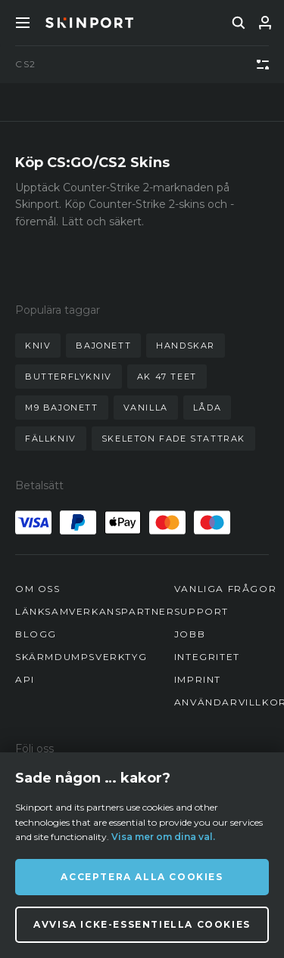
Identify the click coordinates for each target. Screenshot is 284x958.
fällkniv (50, 438)
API (25, 679)
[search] (238, 23)
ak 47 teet (167, 376)
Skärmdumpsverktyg (81, 656)
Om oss (38, 588)
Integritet (207, 656)
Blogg (36, 634)
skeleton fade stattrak (173, 438)
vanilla (145, 407)
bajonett (103, 345)
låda (207, 407)
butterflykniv (68, 376)
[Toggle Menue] (23, 23)
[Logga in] (265, 22)
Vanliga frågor (225, 588)
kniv (38, 345)
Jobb (189, 634)
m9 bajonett (61, 407)
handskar (185, 345)
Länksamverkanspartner (95, 611)
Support (201, 611)
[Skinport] (89, 23)
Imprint (197, 679)
